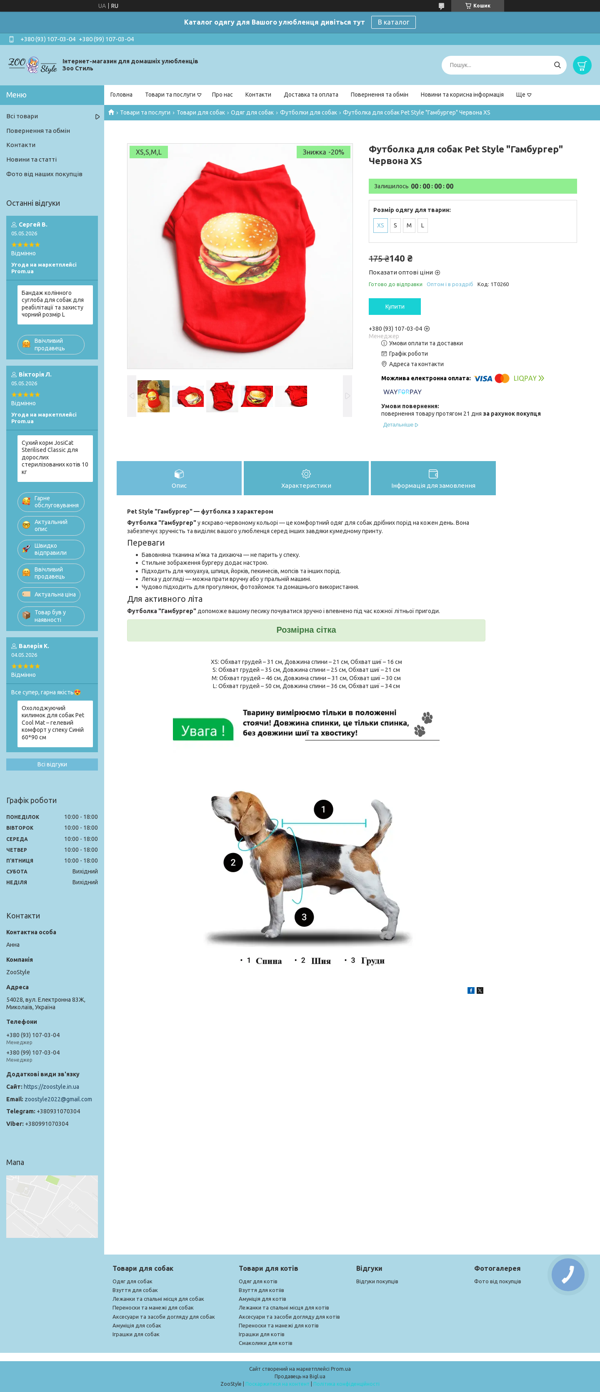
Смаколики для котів (265, 1343)
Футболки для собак (308, 112)
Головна (121, 94)
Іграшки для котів (262, 1334)
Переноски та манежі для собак (153, 1307)
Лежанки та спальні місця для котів (284, 1307)
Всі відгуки (52, 764)
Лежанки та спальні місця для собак (158, 1299)
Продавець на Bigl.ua (300, 1376)
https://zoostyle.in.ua (51, 1086)
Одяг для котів (258, 1281)
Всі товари (22, 116)
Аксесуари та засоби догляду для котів (289, 1317)
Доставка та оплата (311, 94)
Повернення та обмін (379, 94)
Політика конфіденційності (346, 1384)
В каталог (393, 22)
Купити (395, 306)
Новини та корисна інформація (462, 94)
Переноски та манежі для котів (279, 1325)
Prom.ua (341, 1369)
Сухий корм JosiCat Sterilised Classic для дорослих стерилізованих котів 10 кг (55, 457)
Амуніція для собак (136, 1325)
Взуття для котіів (261, 1290)
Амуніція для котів (262, 1299)
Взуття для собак (135, 1290)
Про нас (222, 94)
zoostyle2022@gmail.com (58, 1099)
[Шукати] (557, 65)
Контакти (258, 94)
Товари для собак (201, 112)
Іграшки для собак (136, 1334)
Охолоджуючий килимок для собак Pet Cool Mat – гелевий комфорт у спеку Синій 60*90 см (53, 723)
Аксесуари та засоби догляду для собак (163, 1317)
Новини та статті (31, 159)
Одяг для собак (252, 112)
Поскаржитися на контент (277, 1384)
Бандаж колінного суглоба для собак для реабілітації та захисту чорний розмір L (53, 303)
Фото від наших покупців (44, 173)
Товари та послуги (170, 94)
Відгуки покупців (377, 1281)
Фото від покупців (497, 1281)
